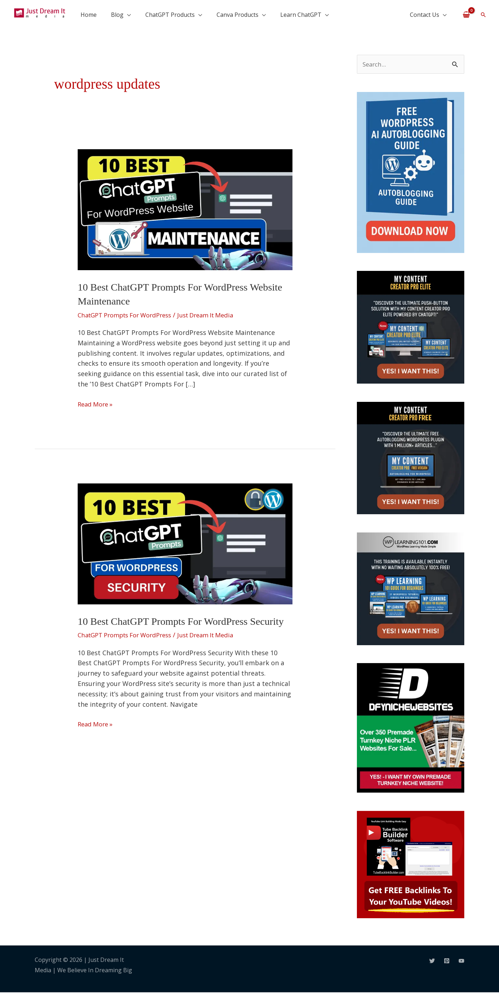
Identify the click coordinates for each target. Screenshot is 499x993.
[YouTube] (461, 961)
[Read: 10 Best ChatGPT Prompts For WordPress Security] (185, 542)
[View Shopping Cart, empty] (466, 14)
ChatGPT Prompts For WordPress (129, 314)
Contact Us (424, 15)
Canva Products (237, 15)
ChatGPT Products (170, 15)
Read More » (97, 403)
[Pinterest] (447, 961)
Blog (117, 15)
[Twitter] (432, 961)
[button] (483, 14)
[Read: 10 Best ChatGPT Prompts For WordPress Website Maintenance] (185, 209)
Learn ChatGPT (300, 15)
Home (89, 15)
